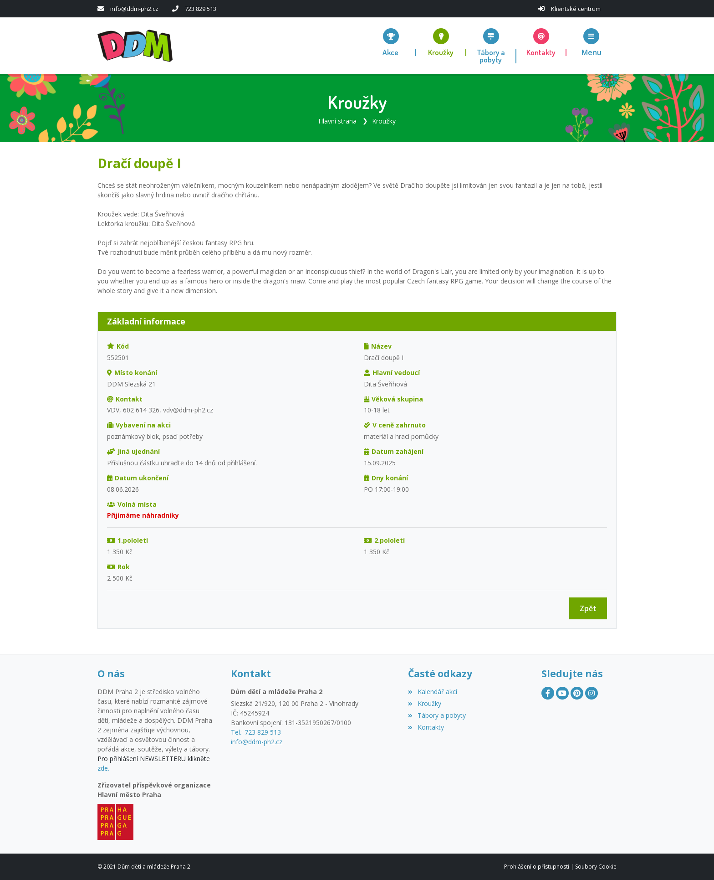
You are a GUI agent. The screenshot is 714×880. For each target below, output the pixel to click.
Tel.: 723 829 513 (256, 732)
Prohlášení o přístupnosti (536, 866)
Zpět (588, 608)
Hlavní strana (337, 121)
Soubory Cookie (596, 866)
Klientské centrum (576, 9)
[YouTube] (562, 693)
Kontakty (426, 727)
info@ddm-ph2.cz (134, 9)
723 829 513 (200, 9)
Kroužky (384, 121)
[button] (591, 42)
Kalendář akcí (432, 691)
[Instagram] (591, 693)
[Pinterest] (577, 693)
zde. (103, 768)
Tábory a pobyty (436, 715)
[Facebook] (547, 693)
